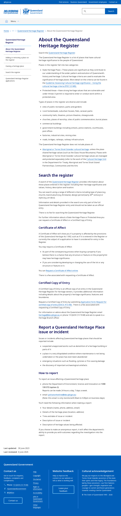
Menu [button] (13, 21)
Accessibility (37, 493)
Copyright (36, 475)
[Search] (111, 11)
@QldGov (10, 492)
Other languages (37, 506)
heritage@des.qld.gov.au (49, 315)
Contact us (113, 2)
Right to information (37, 488)
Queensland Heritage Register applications (17, 79)
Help (34, 472)
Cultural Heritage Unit (96, 159)
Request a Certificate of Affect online (62, 270)
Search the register (13, 72)
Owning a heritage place (15, 66)
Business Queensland (78, 2)
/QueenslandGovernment (16, 489)
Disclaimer (37, 479)
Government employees (98, 2)
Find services (64, 2)
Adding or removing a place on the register (17, 58)
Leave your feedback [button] (63, 489)
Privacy (35, 483)
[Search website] (93, 11)
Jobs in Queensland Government (38, 498)
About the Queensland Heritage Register (15, 50)
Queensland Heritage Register (30, 31)
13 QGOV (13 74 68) (20, 485)
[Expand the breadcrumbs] (13, 31)
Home (6, 31)
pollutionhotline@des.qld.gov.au (62, 394)
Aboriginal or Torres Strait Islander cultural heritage (65, 149)
